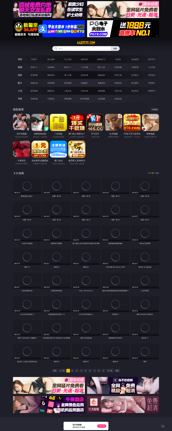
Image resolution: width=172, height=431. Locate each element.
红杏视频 (101, 98)
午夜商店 (51, 98)
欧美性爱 (84, 75)
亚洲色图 (51, 83)
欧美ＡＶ (67, 67)
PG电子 (34, 59)
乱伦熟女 (135, 75)
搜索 (115, 48)
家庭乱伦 (51, 91)
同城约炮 (34, 98)
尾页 (117, 371)
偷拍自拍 (51, 75)
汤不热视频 (84, 98)
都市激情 (34, 91)
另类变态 (151, 75)
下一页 (109, 371)
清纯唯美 (118, 83)
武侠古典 (84, 91)
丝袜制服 (118, 67)
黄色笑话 (135, 91)
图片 (20, 82)
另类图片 (151, 83)
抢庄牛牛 (151, 59)
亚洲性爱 (34, 75)
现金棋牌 (135, 59)
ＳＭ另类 (151, 67)
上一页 (62, 371)
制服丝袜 (101, 75)
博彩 (20, 59)
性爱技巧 (151, 91)
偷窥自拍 (34, 83)
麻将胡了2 (101, 59)
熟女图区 (135, 83)
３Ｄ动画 (84, 67)
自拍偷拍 (51, 67)
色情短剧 (118, 98)
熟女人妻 (101, 67)
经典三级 (118, 75)
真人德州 (51, 59)
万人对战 (67, 59)
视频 (20, 67)
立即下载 (102, 426)
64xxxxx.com (86, 43)
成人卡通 (67, 75)
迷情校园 (101, 91)
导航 (20, 98)
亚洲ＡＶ (34, 67)
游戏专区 (84, 59)
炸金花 (118, 59)
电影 (20, 75)
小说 (20, 90)
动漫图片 (84, 83)
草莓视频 (67, 98)
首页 (54, 371)
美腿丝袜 (101, 83)
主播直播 (135, 67)
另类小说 (118, 91)
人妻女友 (67, 91)
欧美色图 (67, 83)
